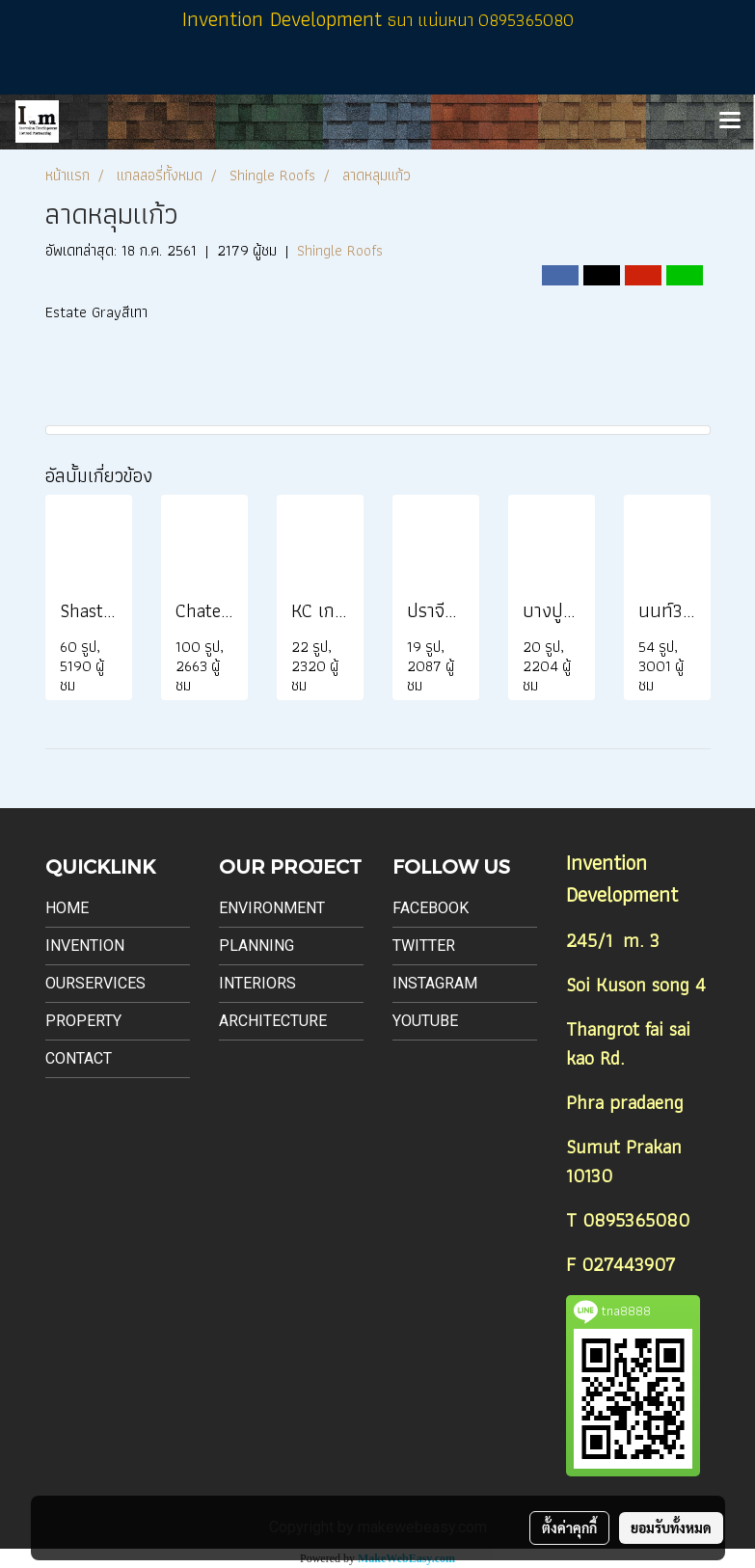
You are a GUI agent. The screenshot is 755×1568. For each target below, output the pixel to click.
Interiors (257, 983)
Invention (84, 945)
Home (67, 908)
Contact (78, 1058)
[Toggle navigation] (730, 121)
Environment (272, 908)
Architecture (273, 1021)
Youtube (425, 1021)
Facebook (430, 908)
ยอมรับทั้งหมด (671, 1527)
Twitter (423, 945)
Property (83, 1021)
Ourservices (95, 983)
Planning (256, 945)
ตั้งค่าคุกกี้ (569, 1527)
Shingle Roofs (340, 250)
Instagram (434, 983)
